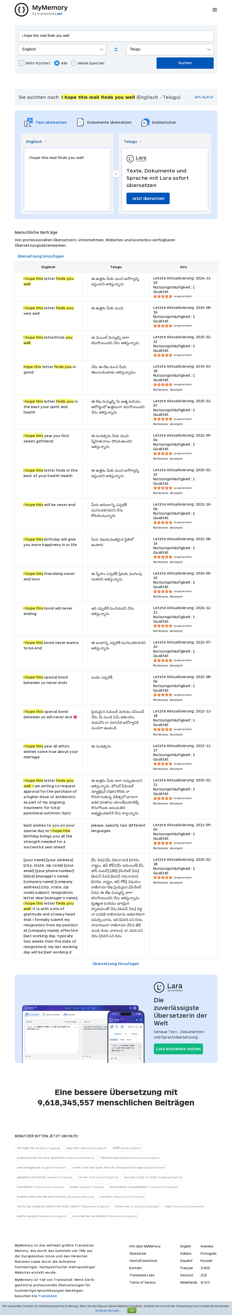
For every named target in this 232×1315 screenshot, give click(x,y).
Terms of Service (142, 1282)
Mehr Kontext (35, 63)
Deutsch (186, 1275)
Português (209, 1253)
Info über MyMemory (144, 1246)
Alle (60, 63)
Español (186, 1261)
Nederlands (188, 1282)
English (185, 1246)
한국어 (205, 1282)
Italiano (185, 1253)
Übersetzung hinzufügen (40, 256)
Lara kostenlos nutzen (178, 1048)
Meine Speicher (88, 63)
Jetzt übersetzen (148, 198)
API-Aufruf (204, 97)
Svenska (207, 1246)
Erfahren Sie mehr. (108, 1310)
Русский (206, 1261)
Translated (142, 1275)
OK (132, 1310)
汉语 (204, 1275)
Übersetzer (137, 1253)
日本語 (205, 1268)
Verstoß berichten (143, 1261)
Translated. (48, 1296)
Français (186, 1268)
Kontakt (135, 1268)
